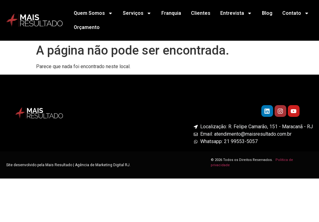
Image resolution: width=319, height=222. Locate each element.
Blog (267, 13)
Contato (295, 13)
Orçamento (87, 27)
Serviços (137, 13)
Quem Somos (93, 13)
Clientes (200, 13)
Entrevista (236, 13)
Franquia (171, 13)
